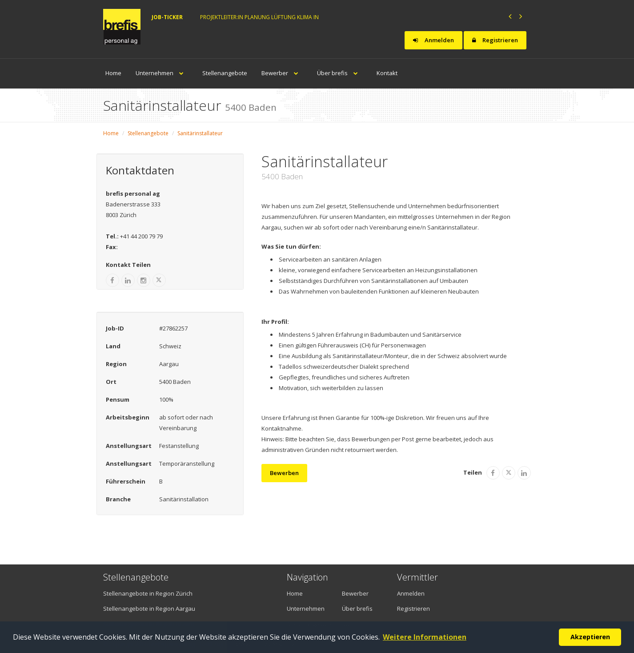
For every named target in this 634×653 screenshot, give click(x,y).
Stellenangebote (224, 73)
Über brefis (339, 73)
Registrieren (495, 40)
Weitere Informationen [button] (424, 637)
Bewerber (282, 73)
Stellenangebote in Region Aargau (149, 609)
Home (113, 73)
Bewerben (284, 473)
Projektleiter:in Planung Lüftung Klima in (259, 17)
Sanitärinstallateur (200, 133)
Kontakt (387, 73)
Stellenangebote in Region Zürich (148, 593)
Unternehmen (162, 73)
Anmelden (433, 40)
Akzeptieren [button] (590, 637)
